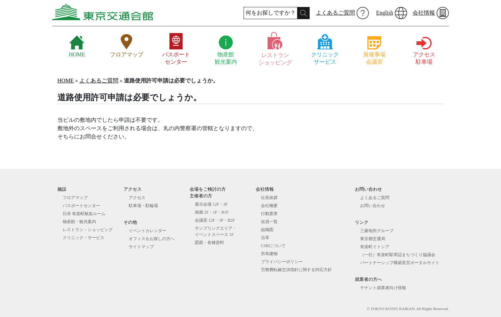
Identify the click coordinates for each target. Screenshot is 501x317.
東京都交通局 (372, 238)
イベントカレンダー (147, 230)
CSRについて (273, 245)
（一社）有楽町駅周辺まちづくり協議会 (397, 254)
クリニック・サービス (83, 237)
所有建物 (269, 253)
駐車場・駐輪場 (143, 205)
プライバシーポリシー (282, 261)
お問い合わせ (372, 205)
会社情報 (424, 13)
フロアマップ (75, 197)
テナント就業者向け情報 (383, 287)
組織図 (267, 229)
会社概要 (269, 205)
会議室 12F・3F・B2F (215, 220)
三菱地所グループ (376, 230)
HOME (65, 81)
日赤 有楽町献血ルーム (84, 213)
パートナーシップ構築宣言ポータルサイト (399, 262)
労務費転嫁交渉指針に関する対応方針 (296, 269)
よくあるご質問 (335, 13)
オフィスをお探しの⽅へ (152, 238)
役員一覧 (269, 221)
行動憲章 (269, 213)
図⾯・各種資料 (209, 242)
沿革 (265, 237)
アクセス (137, 197)
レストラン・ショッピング (88, 229)
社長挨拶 (269, 197)
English (384, 13)
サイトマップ (141, 246)
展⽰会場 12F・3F (211, 204)
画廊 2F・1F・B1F (212, 212)
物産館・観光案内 (79, 221)
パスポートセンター (81, 205)
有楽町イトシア (374, 246)
